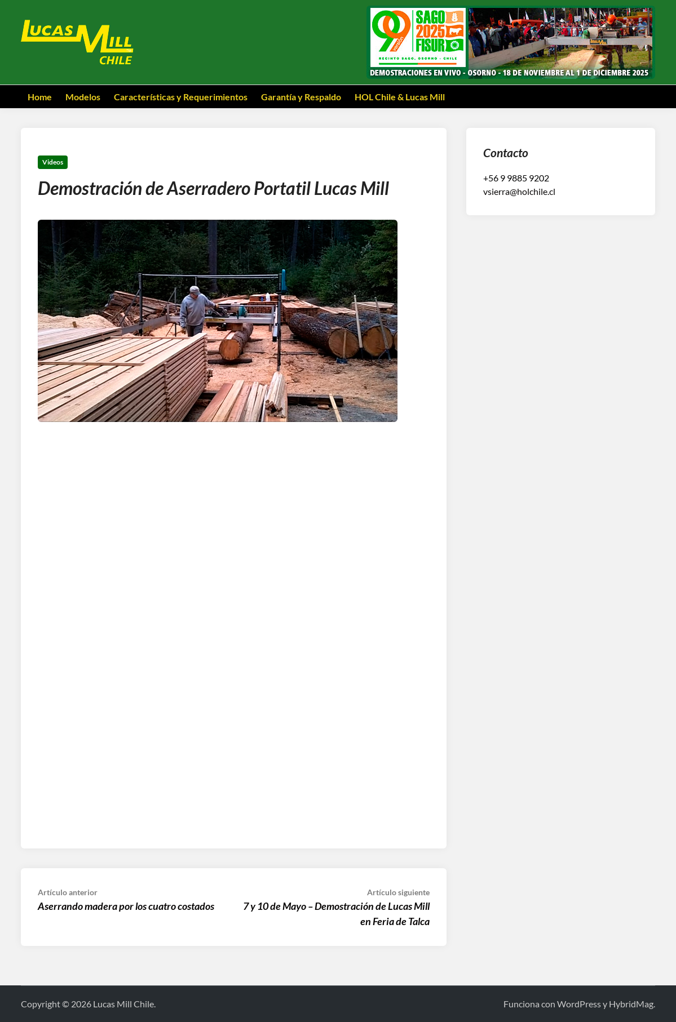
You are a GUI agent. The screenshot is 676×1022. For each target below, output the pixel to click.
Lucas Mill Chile (123, 1003)
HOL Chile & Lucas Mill (400, 96)
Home (40, 96)
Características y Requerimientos (181, 96)
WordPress (579, 1003)
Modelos (82, 96)
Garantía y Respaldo (301, 96)
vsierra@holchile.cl (519, 191)
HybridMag (631, 1003)
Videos (52, 162)
